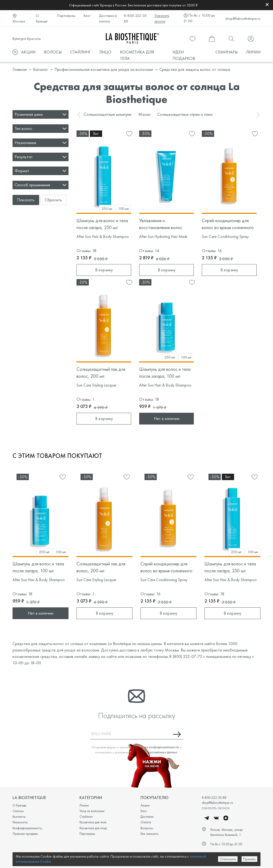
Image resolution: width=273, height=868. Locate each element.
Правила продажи (25, 833)
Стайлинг (86, 816)
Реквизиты (20, 822)
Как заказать (149, 833)
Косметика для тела (92, 822)
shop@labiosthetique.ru (242, 18)
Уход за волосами (92, 811)
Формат (22, 170)
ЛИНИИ (253, 52)
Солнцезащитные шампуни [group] (107, 114)
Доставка (147, 816)
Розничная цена (29, 114)
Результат (24, 157)
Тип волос (23, 128)
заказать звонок (216, 807)
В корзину (104, 270)
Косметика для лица (93, 828)
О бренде (41, 18)
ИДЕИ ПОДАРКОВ (183, 55)
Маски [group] (144, 114)
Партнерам (66, 15)
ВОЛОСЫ (53, 52)
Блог (87, 15)
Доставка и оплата (108, 18)
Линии (84, 805)
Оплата (145, 822)
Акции (145, 805)
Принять (249, 859)
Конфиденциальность (27, 828)
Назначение (25, 142)
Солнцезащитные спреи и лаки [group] (184, 114)
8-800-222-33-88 (136, 18)
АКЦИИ (28, 52)
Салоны (18, 811)
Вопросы (146, 828)
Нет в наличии (166, 418)
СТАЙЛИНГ (80, 52)
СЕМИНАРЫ (226, 52)
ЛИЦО (105, 52)
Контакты (19, 816)
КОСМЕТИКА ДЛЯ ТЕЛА (137, 55)
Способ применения (32, 185)
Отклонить (228, 859)
